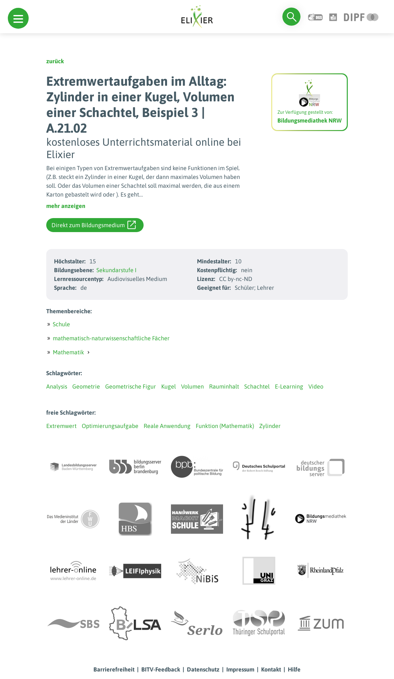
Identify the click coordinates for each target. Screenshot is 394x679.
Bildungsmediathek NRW (309, 120)
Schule (61, 324)
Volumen (192, 386)
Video (315, 386)
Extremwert (61, 425)
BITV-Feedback (160, 669)
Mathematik (68, 352)
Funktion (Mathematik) (225, 425)
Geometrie (86, 386)
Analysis (56, 386)
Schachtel (257, 386)
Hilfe (294, 669)
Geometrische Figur (130, 386)
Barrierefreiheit (113, 669)
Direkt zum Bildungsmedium (93, 225)
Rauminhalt (224, 386)
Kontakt (271, 669)
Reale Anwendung (167, 425)
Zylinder (270, 425)
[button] (18, 18)
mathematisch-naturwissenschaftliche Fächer (111, 338)
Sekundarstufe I (116, 270)
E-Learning (289, 386)
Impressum (240, 669)
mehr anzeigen (65, 205)
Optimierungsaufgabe (110, 425)
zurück (55, 61)
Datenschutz (203, 669)
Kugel (168, 386)
